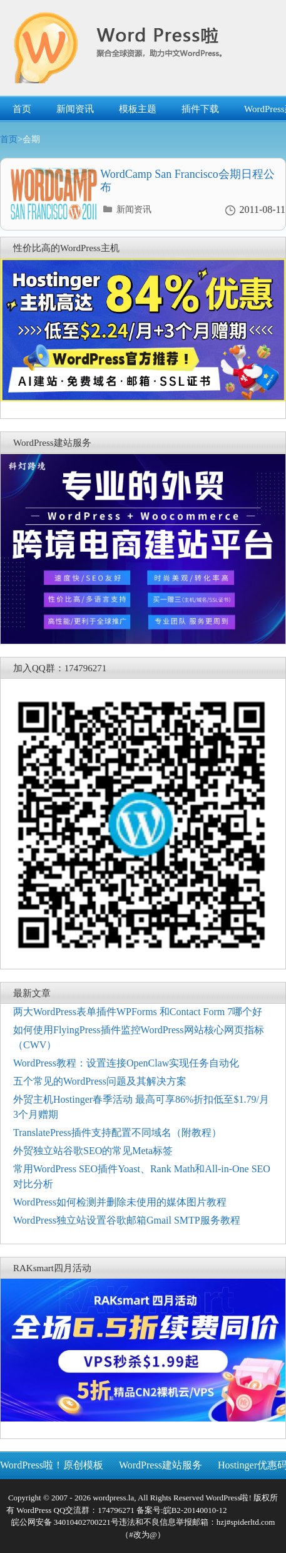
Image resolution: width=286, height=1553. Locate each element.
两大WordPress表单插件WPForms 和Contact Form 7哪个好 (137, 1011)
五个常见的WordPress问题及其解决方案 (99, 1081)
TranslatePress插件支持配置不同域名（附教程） (117, 1132)
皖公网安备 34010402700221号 (65, 1522)
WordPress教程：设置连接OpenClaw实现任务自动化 (126, 1063)
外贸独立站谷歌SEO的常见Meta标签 (93, 1150)
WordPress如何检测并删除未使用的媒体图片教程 (120, 1202)
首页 (22, 109)
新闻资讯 (75, 109)
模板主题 (137, 109)
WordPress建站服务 (160, 1465)
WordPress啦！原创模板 (51, 1465)
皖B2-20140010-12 (195, 1510)
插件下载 (200, 109)
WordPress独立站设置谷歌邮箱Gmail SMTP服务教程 (126, 1220)
